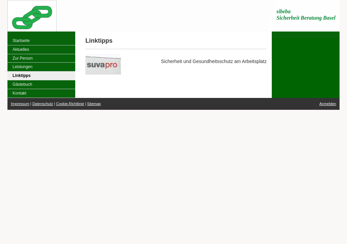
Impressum (20, 104)
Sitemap (94, 104)
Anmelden (327, 104)
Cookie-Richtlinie (70, 104)
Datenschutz (42, 104)
